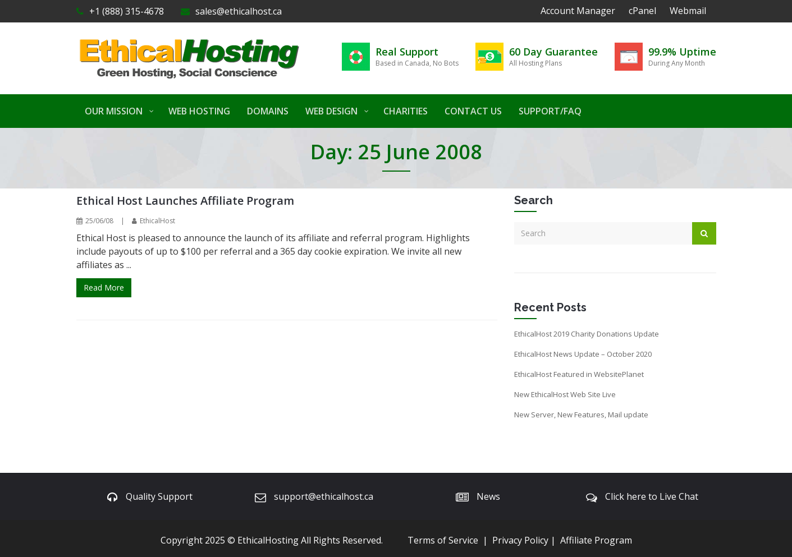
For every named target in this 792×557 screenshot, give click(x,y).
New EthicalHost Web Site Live (565, 394)
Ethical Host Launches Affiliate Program (185, 200)
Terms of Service (443, 540)
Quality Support (159, 496)
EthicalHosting (268, 540)
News (488, 496)
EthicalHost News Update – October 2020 (583, 354)
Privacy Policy (520, 540)
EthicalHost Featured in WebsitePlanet (579, 374)
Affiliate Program (596, 540)
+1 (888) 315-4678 (120, 11)
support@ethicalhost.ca (323, 496)
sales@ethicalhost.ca (231, 11)
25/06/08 (99, 220)
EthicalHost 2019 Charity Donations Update (586, 334)
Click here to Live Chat (651, 496)
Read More (104, 287)
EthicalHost (157, 220)
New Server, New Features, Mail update (581, 414)
